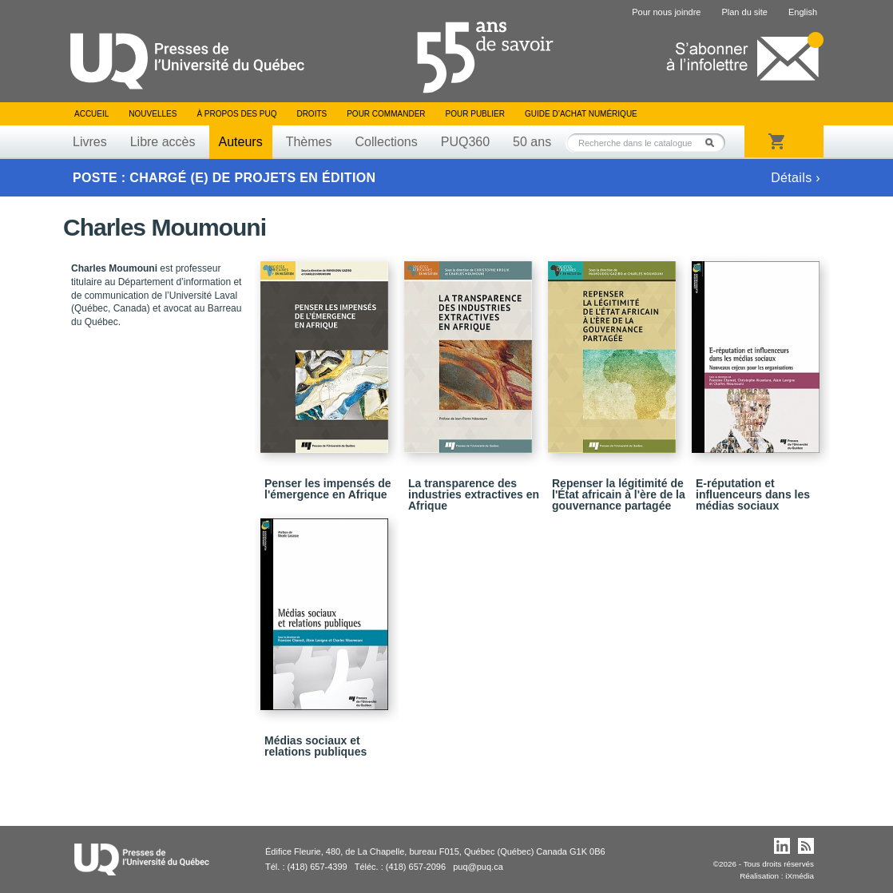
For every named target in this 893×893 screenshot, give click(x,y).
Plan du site (744, 12)
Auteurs (241, 142)
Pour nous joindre (666, 12)
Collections (386, 142)
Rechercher (714, 143)
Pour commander (386, 113)
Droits (311, 113)
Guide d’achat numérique (581, 113)
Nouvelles (153, 113)
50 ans (532, 142)
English (802, 12)
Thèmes (309, 142)
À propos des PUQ (236, 113)
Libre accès (163, 142)
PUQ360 (465, 142)
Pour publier (475, 113)
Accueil (91, 113)
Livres (90, 142)
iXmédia (799, 875)
